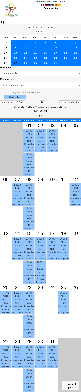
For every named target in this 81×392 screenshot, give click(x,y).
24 (55, 58)
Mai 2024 (40, 27)
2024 (43, 111)
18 (5, 42)
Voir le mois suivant (69, 102)
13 (15, 53)
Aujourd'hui (40, 31)
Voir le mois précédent (12, 102)
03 (52, 125)
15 (35, 53)
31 (55, 63)
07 (17, 179)
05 (75, 125)
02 (40, 125)
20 (5, 53)
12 (75, 47)
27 (5, 341)
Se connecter (51, 8)
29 (35, 63)
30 (45, 63)
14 (25, 53)
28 (25, 63)
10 (55, 47)
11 (65, 47)
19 (5, 47)
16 (45, 53)
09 (40, 179)
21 (5, 58)
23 (45, 58)
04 (63, 125)
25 (65, 58)
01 (29, 125)
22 (35, 58)
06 (5, 179)
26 (75, 58)
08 (29, 179)
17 (55, 53)
